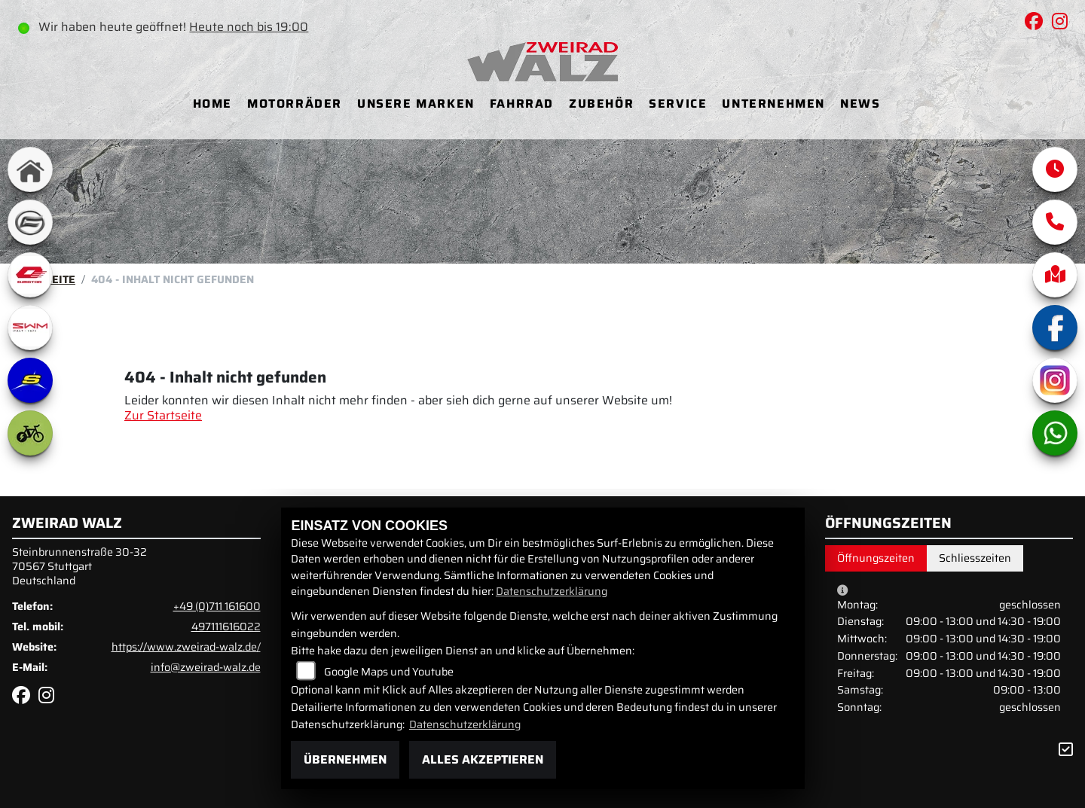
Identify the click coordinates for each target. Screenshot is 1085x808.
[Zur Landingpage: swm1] (30, 327)
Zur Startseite (163, 415)
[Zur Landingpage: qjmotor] (30, 274)
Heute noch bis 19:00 (248, 26)
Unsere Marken (416, 103)
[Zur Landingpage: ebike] (30, 433)
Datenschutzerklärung (551, 591)
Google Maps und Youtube (389, 671)
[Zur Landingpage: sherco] (30, 380)
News (860, 103)
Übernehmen (345, 759)
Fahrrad (522, 103)
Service (678, 103)
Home (212, 103)
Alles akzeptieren (482, 759)
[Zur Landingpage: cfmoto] (30, 222)
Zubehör (601, 103)
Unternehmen (773, 103)
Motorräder (294, 103)
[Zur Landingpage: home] (30, 169)
